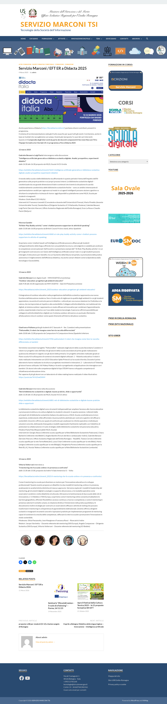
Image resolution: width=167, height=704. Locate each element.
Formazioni (47, 39)
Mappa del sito (114, 676)
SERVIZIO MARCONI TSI (59, 24)
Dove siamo (111, 39)
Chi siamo (33, 39)
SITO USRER (114, 335)
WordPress (135, 700)
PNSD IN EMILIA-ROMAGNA (122, 318)
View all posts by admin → (45, 642)
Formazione (59, 64)
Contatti (124, 39)
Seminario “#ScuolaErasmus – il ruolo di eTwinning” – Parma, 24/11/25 (61, 605)
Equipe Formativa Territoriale (43, 64)
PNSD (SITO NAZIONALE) (120, 324)
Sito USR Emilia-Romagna (118, 680)
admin (34, 72)
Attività (61, 39)
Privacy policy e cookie (117, 684)
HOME (23, 39)
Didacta (29, 571)
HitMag (145, 700)
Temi (98, 39)
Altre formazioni (25, 64)
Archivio (136, 39)
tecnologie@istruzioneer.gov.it (75, 684)
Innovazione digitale (80, 39)
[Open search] (147, 38)
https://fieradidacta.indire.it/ (53, 128)
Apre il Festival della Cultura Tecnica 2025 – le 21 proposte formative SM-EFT (90, 605)
